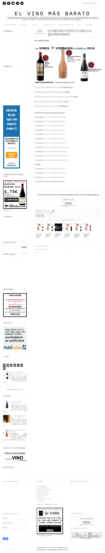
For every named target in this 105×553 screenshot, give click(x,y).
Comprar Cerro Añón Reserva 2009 (16, 402)
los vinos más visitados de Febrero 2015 (54, 117)
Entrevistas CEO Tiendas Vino (44, 489)
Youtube (22, 3)
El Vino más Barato (52, 14)
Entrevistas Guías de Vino (43, 487)
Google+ (17, 3)
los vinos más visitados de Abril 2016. (54, 181)
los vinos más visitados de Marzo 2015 (54, 121)
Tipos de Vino (40, 497)
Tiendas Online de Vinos (43, 493)
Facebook (8, 3)
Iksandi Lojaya (64, 549)
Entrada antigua (100, 252)
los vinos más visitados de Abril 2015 (53, 126)
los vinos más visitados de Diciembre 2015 (55, 160)
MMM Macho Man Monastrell (49, 92)
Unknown (48, 210)
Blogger (21, 389)
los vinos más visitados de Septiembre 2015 (55, 147)
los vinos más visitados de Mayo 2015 (54, 130)
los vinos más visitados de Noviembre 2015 (55, 156)
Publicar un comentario (41, 249)
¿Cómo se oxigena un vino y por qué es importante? (18, 416)
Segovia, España (48, 213)
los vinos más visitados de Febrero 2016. (54, 173)
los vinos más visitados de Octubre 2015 (54, 151)
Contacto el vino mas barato (44, 498)
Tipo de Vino (35, 24)
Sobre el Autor (40, 500)
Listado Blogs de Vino (42, 495)
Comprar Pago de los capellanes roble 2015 (17, 373)
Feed (4, 3)
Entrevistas (23, 24)
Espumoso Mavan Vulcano (48, 87)
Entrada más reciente (36, 252)
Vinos (79, 24)
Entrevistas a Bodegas (42, 491)
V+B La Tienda (89, 24)
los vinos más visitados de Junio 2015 (54, 134)
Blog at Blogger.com (42, 549)
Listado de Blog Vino (49, 24)
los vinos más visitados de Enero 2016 (54, 168)
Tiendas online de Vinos (66, 24)
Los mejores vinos (49, 212)
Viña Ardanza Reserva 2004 (48, 101)
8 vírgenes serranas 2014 (47, 106)
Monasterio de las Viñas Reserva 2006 (53, 97)
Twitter (13, 3)
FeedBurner (72, 205)
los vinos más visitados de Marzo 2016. (54, 177)
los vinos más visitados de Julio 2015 (53, 138)
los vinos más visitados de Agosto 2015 (54, 143)
